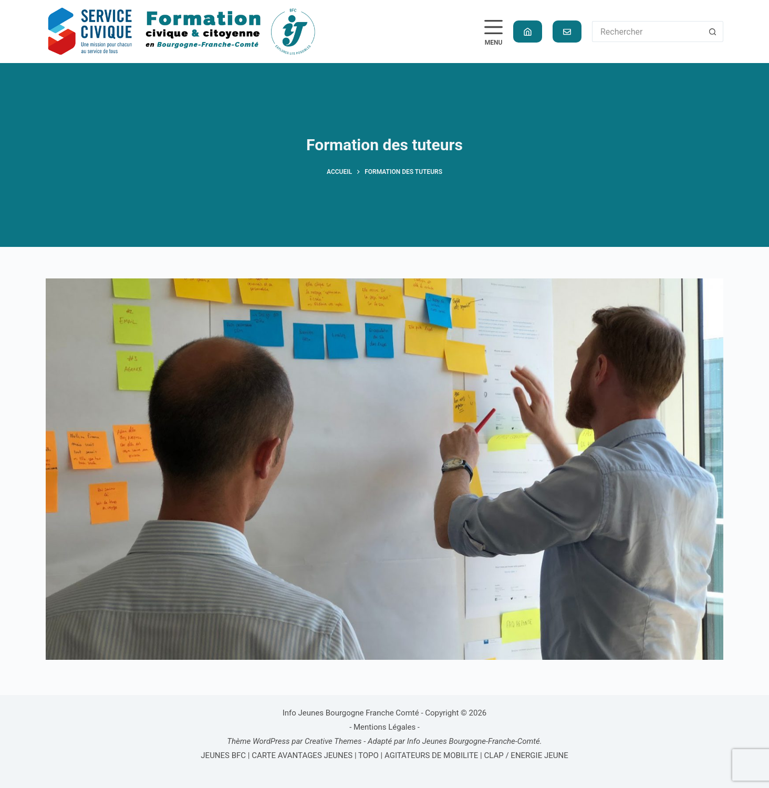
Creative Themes (333, 741)
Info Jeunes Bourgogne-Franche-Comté (473, 741)
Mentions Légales (384, 727)
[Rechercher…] (647, 31)
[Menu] (493, 32)
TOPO (368, 755)
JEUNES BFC (223, 755)
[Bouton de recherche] (712, 31)
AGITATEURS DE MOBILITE (431, 755)
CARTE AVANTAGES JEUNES (301, 755)
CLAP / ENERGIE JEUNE (526, 755)
